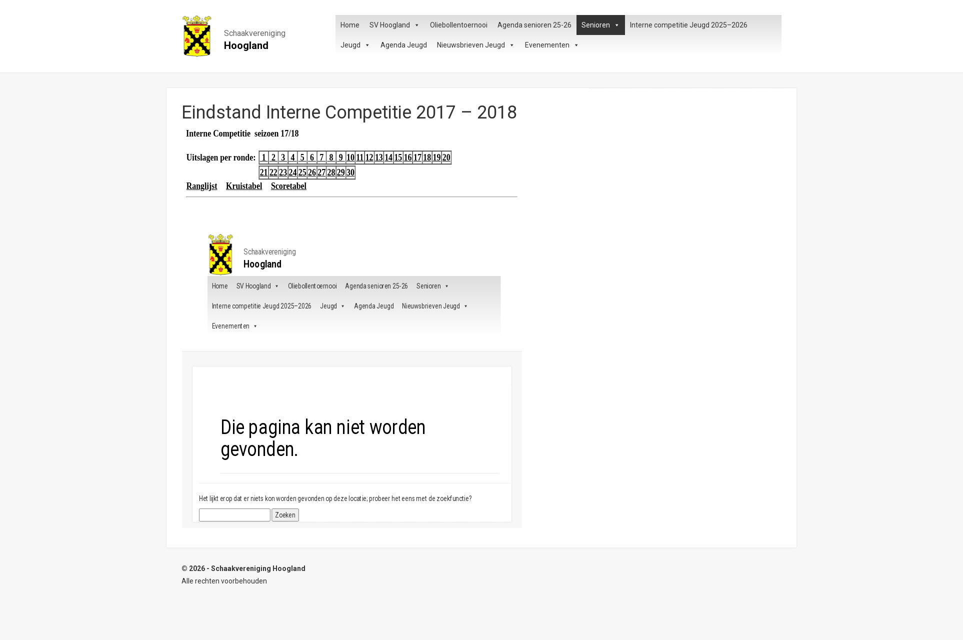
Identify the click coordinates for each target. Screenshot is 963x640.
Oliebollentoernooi (459, 25)
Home (350, 25)
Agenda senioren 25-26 (535, 25)
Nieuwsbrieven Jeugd (476, 45)
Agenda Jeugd (403, 45)
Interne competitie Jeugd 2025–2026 (689, 25)
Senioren (601, 25)
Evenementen (552, 45)
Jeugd (355, 45)
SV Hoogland (395, 25)
